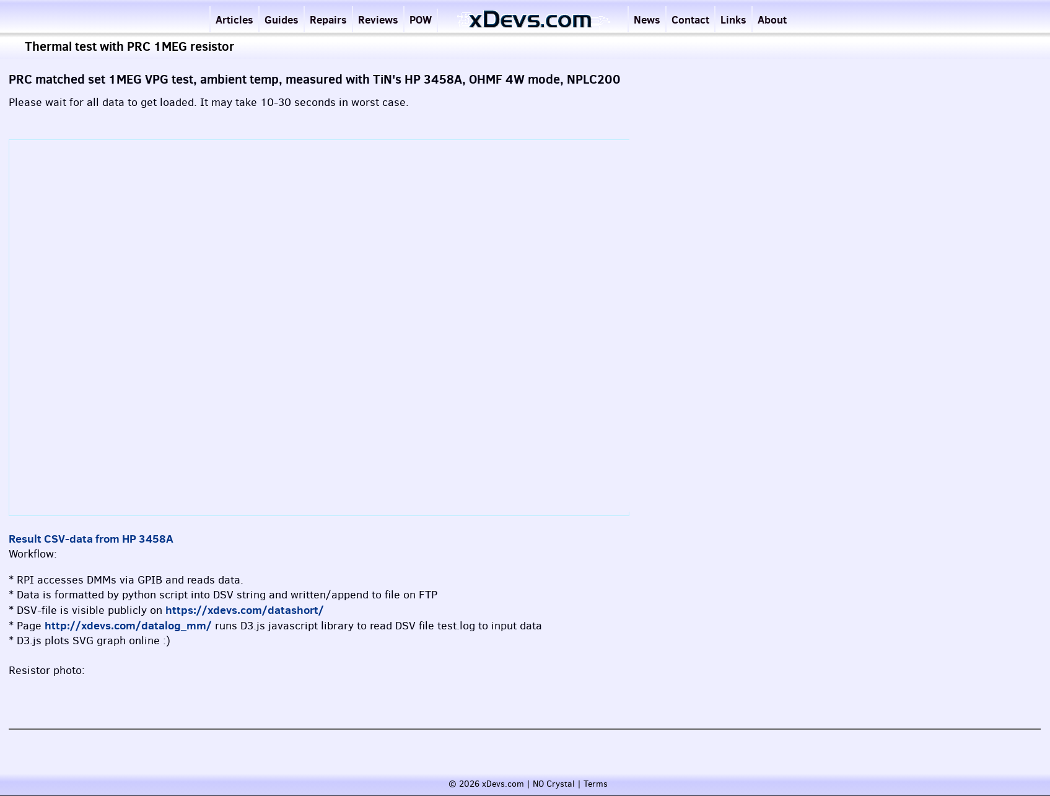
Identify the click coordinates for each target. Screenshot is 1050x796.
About (772, 19)
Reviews (378, 19)
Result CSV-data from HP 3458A (91, 538)
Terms (596, 784)
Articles (234, 19)
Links (733, 19)
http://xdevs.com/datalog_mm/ (128, 625)
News (647, 19)
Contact (690, 19)
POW (420, 19)
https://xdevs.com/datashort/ (244, 610)
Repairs (328, 19)
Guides (282, 19)
